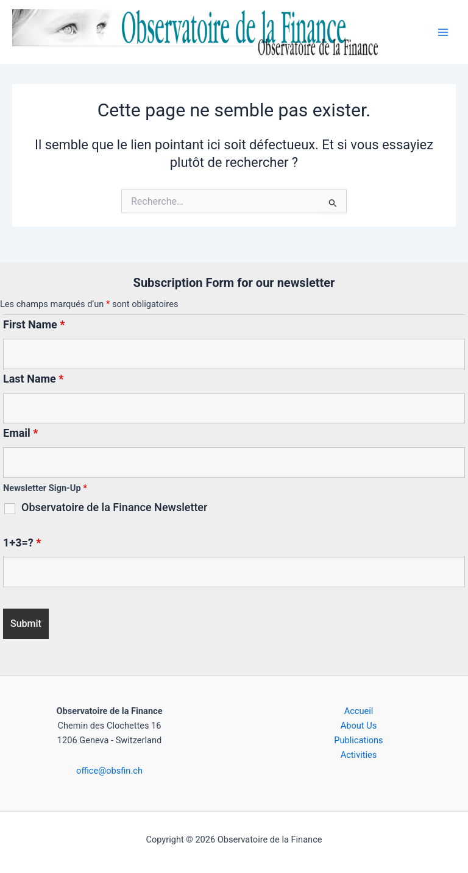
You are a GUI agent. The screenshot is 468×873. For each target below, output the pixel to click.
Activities (359, 754)
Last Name (33, 378)
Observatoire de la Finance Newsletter (114, 507)
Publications (358, 740)
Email (20, 432)
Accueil (359, 710)
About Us (359, 725)
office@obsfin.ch (109, 770)
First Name (34, 324)
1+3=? (22, 542)
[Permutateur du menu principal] (443, 32)
